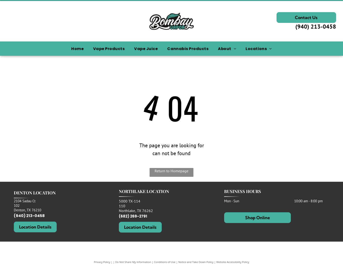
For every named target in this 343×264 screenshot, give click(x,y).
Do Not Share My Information (133, 262)
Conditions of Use (165, 262)
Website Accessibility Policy (232, 262)
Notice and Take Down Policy (196, 262)
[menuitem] (77, 49)
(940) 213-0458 (315, 26)
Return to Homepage (171, 170)
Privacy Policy (102, 262)
